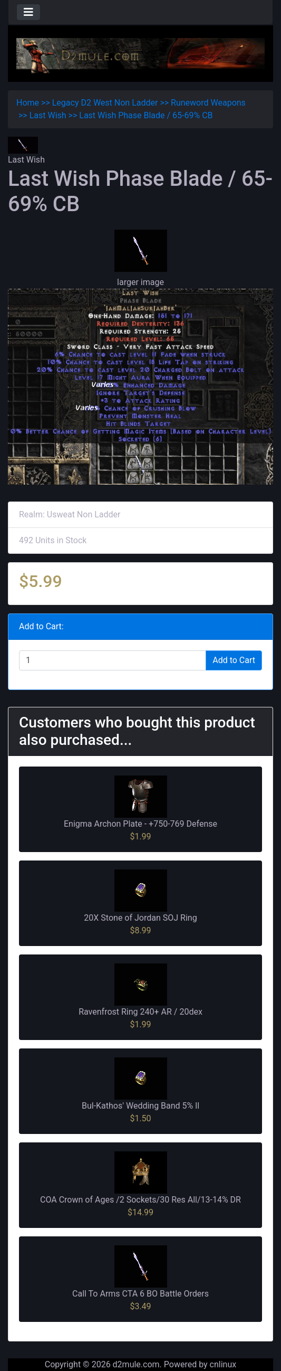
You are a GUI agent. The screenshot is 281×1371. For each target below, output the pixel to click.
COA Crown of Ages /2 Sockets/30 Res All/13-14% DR (140, 1200)
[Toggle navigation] (28, 12)
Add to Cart (233, 660)
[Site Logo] (140, 55)
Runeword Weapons (208, 103)
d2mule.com (136, 1364)
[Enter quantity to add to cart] (112, 660)
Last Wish (48, 115)
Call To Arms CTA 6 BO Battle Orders (140, 1294)
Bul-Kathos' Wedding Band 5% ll (140, 1106)
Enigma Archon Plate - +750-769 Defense (140, 824)
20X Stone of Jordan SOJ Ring (140, 918)
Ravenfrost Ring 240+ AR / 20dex (140, 1012)
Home (27, 103)
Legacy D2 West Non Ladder (105, 103)
